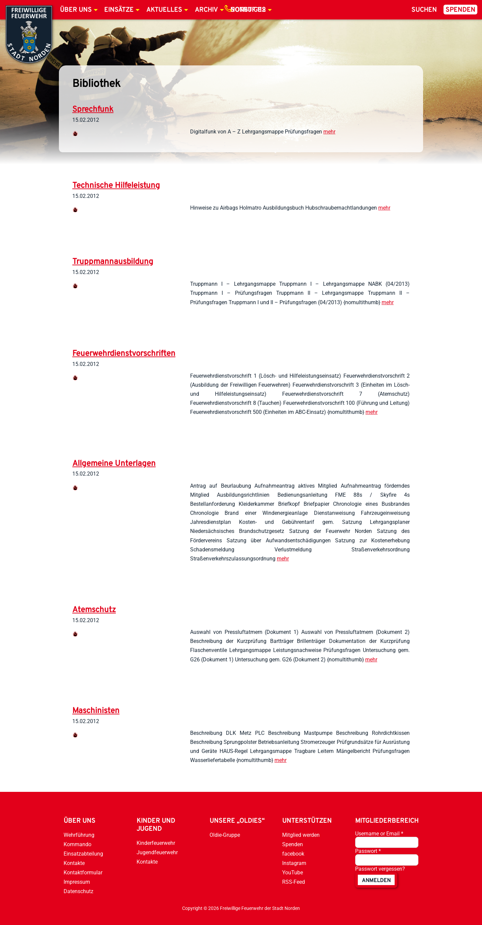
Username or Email (379, 833)
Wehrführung (79, 835)
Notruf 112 (248, 10)
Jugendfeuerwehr (157, 852)
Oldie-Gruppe (225, 835)
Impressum (77, 882)
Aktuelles (164, 10)
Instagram (294, 863)
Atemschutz (94, 610)
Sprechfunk (92, 110)
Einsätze (119, 10)
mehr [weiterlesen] (329, 131)
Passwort (368, 851)
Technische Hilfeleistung (116, 186)
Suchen (424, 10)
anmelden (376, 880)
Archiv (206, 10)
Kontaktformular (83, 872)
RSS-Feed (293, 882)
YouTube (292, 872)
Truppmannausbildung (112, 262)
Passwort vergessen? (380, 869)
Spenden (460, 10)
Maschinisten (95, 711)
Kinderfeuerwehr (156, 843)
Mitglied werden (301, 835)
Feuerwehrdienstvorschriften (123, 354)
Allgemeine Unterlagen (114, 464)
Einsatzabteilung (83, 854)
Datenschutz (78, 891)
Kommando (77, 844)
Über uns (76, 10)
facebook (293, 854)
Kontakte (74, 863)
